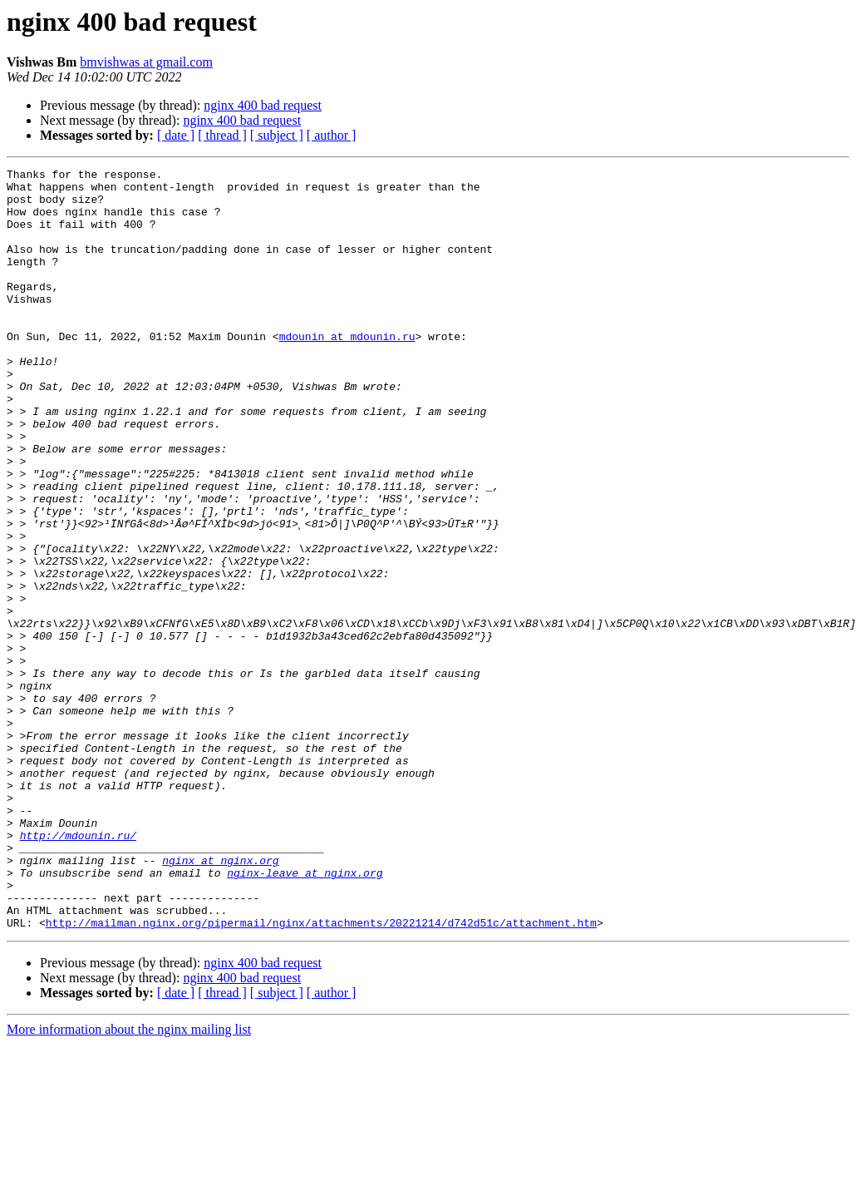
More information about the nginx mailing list (129, 1181)
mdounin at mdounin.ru (347, 370)
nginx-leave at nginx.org (304, 1014)
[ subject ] (276, 135)
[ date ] (175, 135)
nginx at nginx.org (220, 999)
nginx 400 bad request (263, 105)
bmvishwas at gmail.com (146, 62)
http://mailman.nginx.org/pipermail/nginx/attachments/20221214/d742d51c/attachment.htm (321, 1074)
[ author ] (332, 135)
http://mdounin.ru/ (78, 969)
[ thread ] (222, 135)
